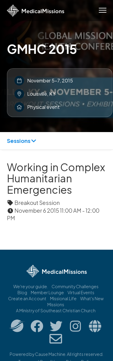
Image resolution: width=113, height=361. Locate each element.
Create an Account (27, 298)
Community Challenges (75, 286)
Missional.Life (63, 298)
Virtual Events (80, 292)
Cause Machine (50, 354)
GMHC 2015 (42, 49)
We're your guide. (30, 286)
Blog (22, 292)
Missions (55, 304)
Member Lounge (47, 292)
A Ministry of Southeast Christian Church (56, 310)
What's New (92, 298)
